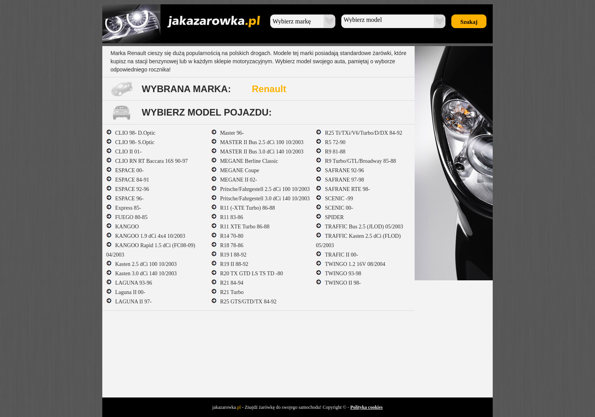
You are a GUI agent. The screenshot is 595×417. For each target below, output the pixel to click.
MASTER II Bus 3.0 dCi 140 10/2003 (257, 152)
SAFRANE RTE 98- (343, 189)
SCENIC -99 (334, 198)
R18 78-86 (227, 245)
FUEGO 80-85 (127, 217)
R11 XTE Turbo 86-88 (240, 227)
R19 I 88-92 (229, 255)
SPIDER (330, 217)
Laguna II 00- (125, 292)
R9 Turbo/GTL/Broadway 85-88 (356, 161)
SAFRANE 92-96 (340, 170)
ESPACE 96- (125, 198)
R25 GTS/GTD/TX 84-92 (244, 302)
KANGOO (122, 227)
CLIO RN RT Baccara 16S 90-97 (147, 161)
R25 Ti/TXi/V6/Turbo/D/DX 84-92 (359, 133)
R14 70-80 (227, 236)
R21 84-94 (227, 283)
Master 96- (227, 133)
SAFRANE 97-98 (340, 180)
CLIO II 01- (124, 152)
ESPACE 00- (125, 170)
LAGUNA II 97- (128, 302)
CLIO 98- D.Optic (130, 133)
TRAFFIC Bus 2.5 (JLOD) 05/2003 (359, 227)
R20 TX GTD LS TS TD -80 (247, 273)
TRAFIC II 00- (337, 255)
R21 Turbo (227, 292)
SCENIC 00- (334, 208)
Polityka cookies (366, 407)
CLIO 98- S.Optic (130, 142)
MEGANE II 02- (234, 180)
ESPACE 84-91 (127, 180)
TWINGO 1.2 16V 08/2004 (350, 264)
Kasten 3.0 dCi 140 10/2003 (141, 273)
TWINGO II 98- (338, 283)
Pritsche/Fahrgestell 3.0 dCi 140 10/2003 (260, 198)
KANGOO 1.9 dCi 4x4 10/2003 (145, 236)
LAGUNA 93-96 (129, 283)
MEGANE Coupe (235, 170)
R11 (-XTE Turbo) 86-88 (243, 208)
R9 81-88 (331, 152)
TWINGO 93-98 (338, 273)
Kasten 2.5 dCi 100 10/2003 (141, 264)
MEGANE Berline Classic (244, 161)
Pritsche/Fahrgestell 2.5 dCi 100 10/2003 (260, 189)
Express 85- (123, 208)
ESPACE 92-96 (127, 189)
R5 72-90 (331, 142)
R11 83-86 (227, 217)
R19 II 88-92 (229, 264)
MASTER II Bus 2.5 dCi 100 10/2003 (257, 142)
